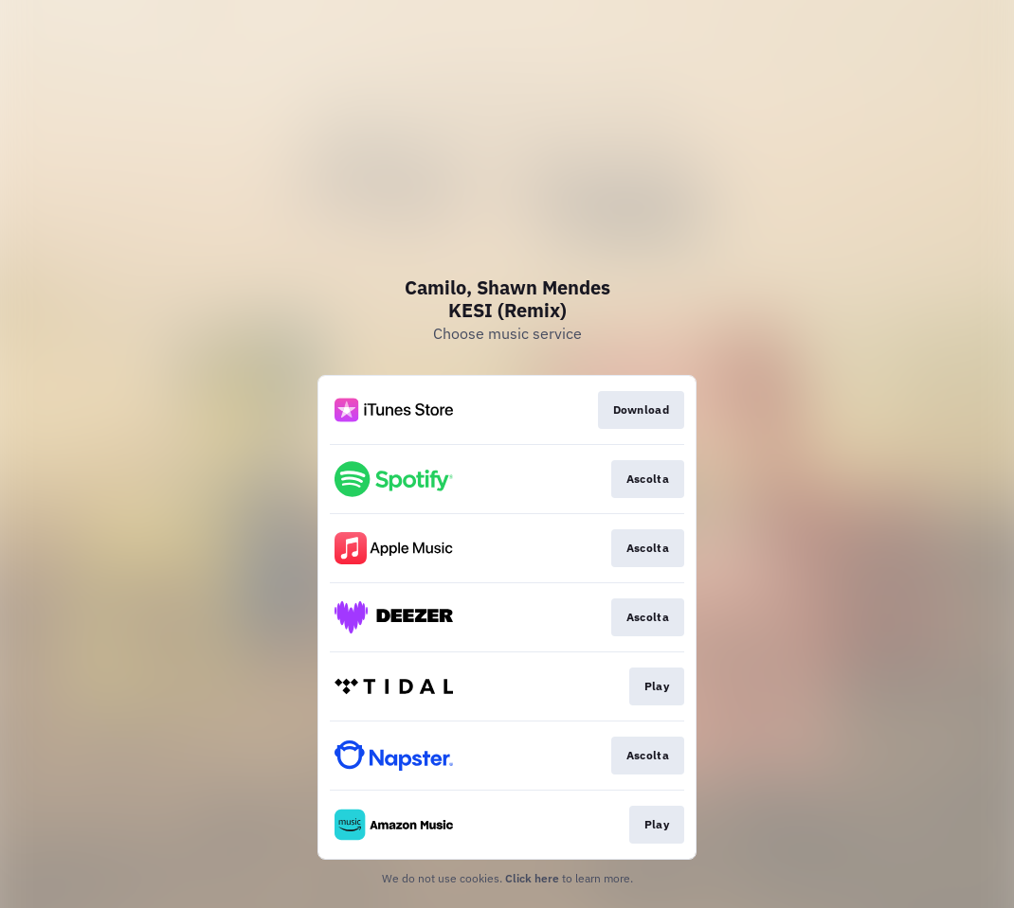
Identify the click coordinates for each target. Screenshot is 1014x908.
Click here (532, 878)
